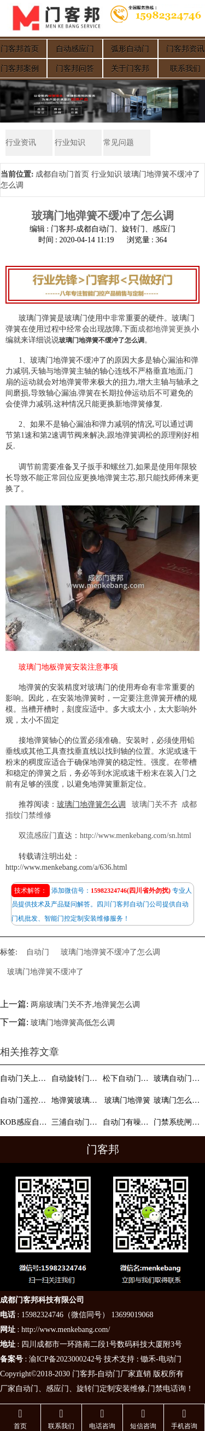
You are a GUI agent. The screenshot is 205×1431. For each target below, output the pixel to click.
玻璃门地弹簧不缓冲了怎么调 (110, 952)
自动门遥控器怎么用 (24, 1100)
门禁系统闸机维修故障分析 (178, 1122)
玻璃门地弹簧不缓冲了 (45, 972)
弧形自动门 (130, 49)
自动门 (37, 952)
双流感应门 (38, 835)
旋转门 (88, 1389)
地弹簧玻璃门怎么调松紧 (76, 1100)
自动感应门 (75, 49)
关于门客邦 (130, 69)
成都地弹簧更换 (164, 329)
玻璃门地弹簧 (127, 1100)
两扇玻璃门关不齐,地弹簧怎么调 (85, 1004)
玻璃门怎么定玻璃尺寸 (178, 1100)
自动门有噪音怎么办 (127, 1122)
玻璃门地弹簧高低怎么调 (73, 1023)
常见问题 (118, 142)
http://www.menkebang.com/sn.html (135, 835)
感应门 (57, 1389)
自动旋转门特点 (76, 1078)
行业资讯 (20, 142)
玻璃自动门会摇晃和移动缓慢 (178, 1078)
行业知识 (70, 142)
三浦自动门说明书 (76, 1122)
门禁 (155, 1389)
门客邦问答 (75, 69)
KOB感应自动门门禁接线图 (24, 1122)
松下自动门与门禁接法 (127, 1078)
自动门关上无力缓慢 (24, 1078)
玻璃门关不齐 (155, 804)
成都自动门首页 (62, 174)
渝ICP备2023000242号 (65, 1359)
